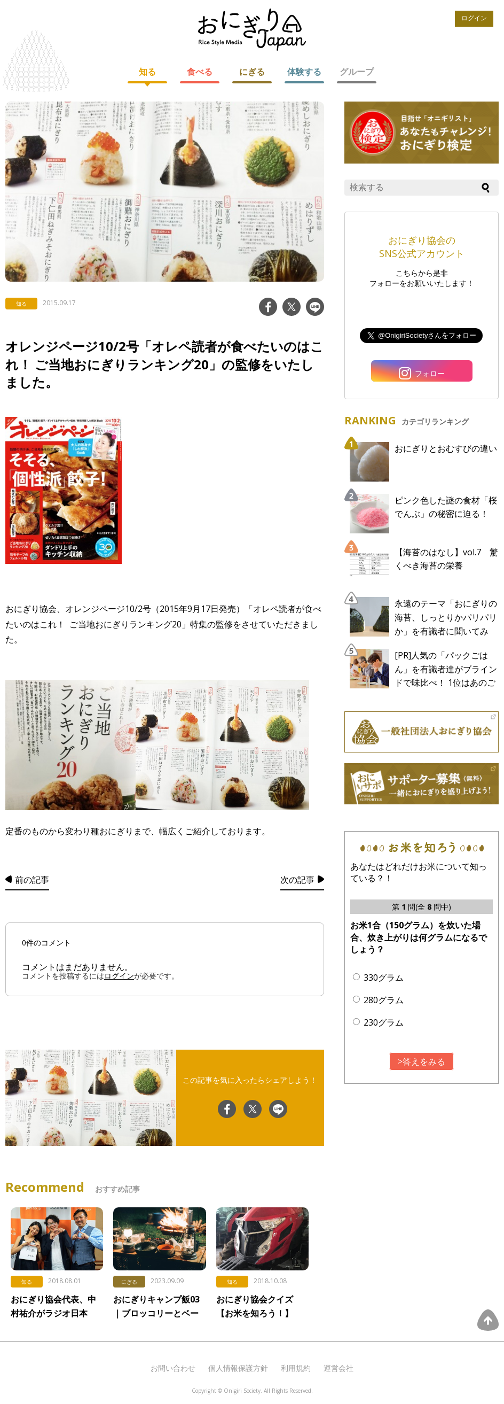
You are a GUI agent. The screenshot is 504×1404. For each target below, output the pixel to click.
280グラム (384, 1000)
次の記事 (297, 880)
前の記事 (32, 880)
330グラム (384, 977)
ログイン (474, 18)
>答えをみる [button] (421, 1061)
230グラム (384, 1022)
